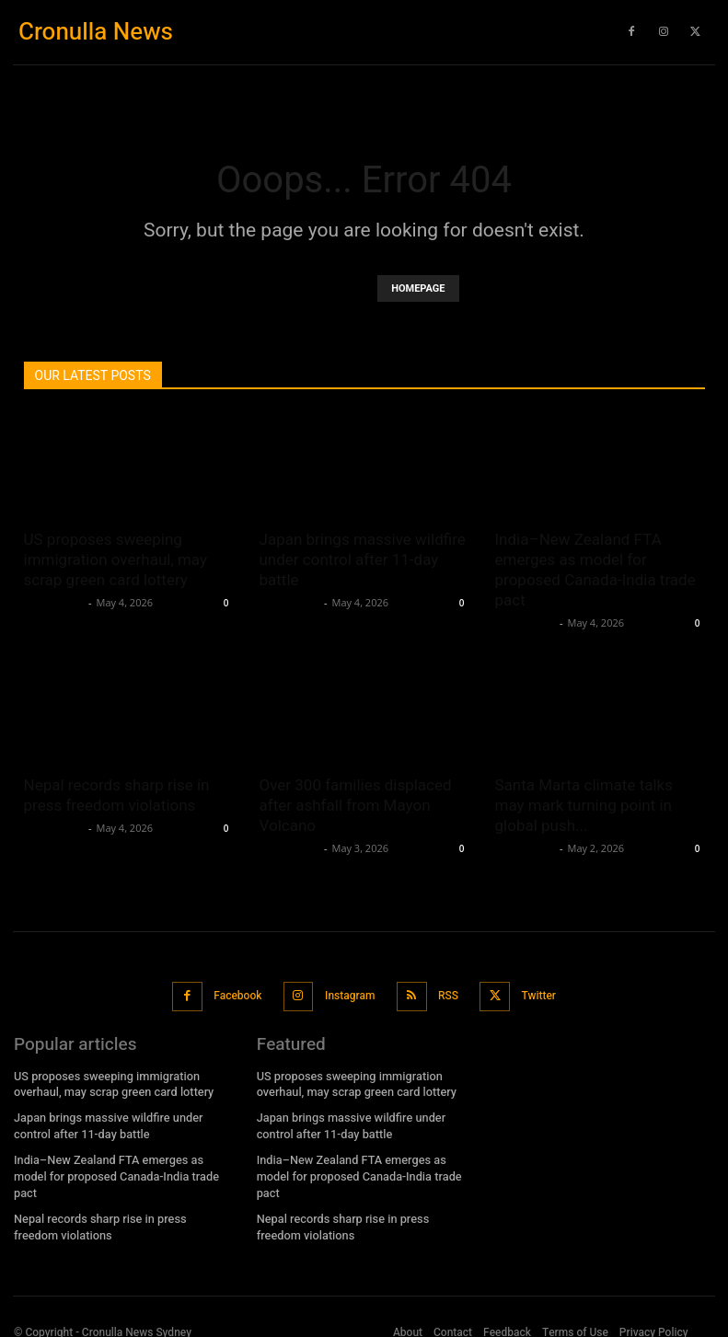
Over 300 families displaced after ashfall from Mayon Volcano (356, 805)
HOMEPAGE (418, 288)
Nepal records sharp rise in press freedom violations (117, 1197)
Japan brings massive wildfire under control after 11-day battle (363, 559)
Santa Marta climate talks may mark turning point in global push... (584, 805)
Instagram (349, 992)
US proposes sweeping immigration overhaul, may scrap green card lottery (116, 559)
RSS (445, 992)
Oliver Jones (54, 602)
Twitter (533, 992)
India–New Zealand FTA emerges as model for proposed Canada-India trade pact (119, 1158)
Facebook (238, 992)
